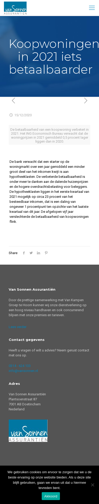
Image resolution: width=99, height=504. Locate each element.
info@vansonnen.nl (23, 371)
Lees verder (17, 327)
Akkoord (50, 496)
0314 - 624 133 (20, 366)
